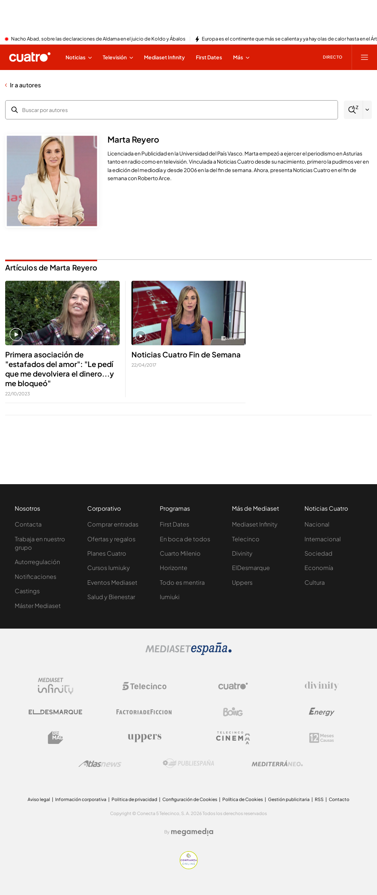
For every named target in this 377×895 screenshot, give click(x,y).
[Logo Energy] (322, 712)
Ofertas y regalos (111, 539)
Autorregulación (37, 562)
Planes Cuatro (106, 553)
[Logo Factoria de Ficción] (144, 712)
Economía (318, 567)
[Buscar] (353, 110)
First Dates (174, 524)
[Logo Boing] (233, 712)
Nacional (317, 524)
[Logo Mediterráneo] (277, 763)
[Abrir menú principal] (364, 57)
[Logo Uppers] (144, 737)
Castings (27, 591)
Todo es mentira (182, 582)
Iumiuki (170, 597)
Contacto (339, 799)
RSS (319, 799)
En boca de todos (185, 539)
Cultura (314, 582)
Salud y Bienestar (111, 597)
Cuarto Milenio (180, 553)
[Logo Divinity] (322, 686)
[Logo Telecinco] (144, 686)
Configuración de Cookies (189, 799)
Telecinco (246, 539)
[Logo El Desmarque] (55, 712)
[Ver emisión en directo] (330, 57)
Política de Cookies (242, 799)
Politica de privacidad (134, 799)
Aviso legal (39, 799)
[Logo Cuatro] (233, 686)
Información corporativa (80, 799)
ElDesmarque (251, 567)
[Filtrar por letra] (367, 110)
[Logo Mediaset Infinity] (55, 686)
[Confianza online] (189, 867)
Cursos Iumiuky (108, 567)
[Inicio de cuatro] (30, 57)
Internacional (322, 539)
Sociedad (318, 553)
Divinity (242, 553)
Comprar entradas (112, 524)
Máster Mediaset (38, 605)
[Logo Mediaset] (188, 653)
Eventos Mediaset (112, 582)
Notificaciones (35, 576)
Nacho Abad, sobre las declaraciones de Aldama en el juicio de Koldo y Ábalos (98, 39)
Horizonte (173, 567)
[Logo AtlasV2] (99, 763)
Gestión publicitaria (289, 799)
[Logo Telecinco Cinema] (233, 738)
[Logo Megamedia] (192, 832)
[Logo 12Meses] (321, 738)
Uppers (242, 582)
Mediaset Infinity (255, 524)
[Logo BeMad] (55, 737)
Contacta (28, 524)
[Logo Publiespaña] (188, 763)
